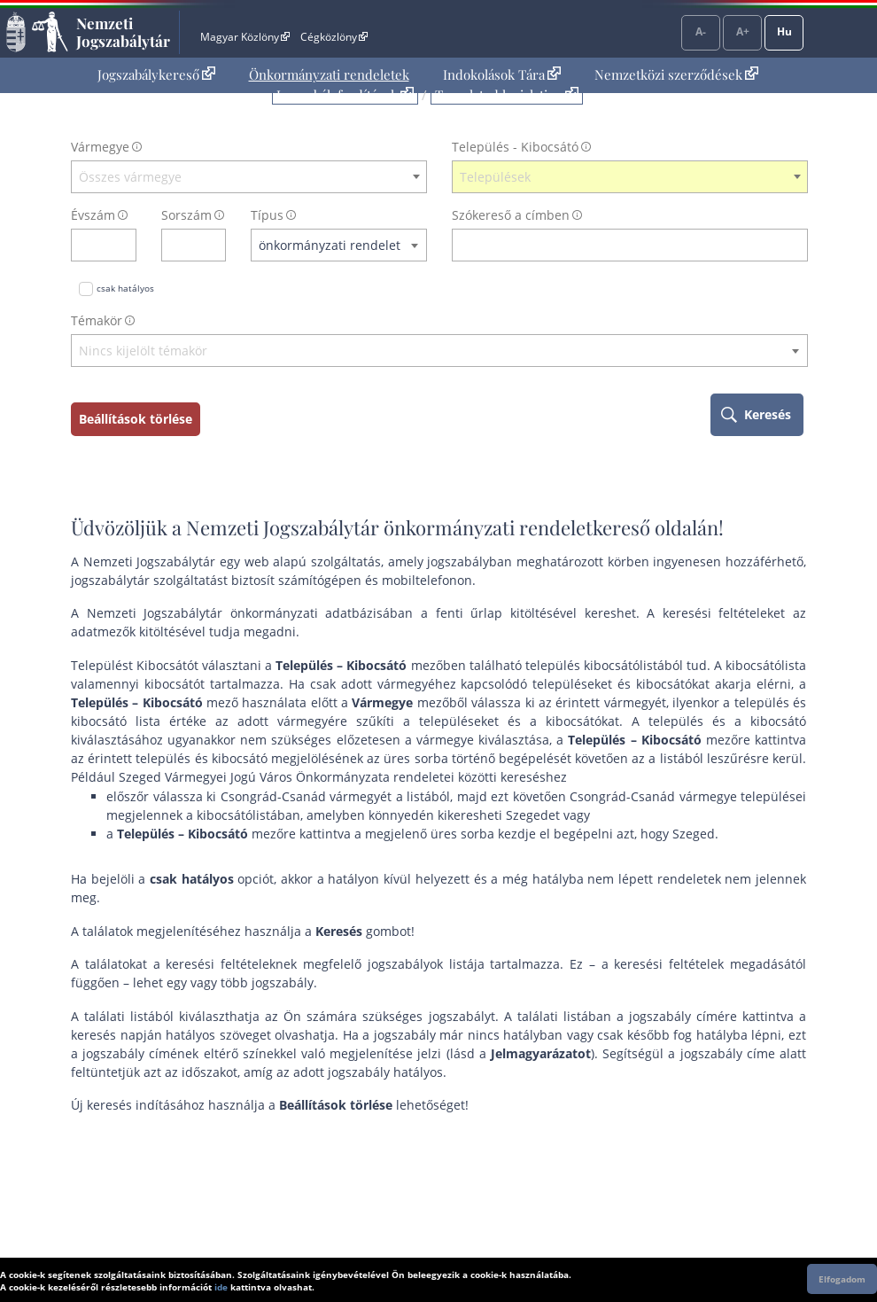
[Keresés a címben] (618, 245)
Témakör (96, 320)
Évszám (93, 215)
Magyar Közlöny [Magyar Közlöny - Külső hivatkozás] (245, 36)
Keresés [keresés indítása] (767, 414)
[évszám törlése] (124, 245)
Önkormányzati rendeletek (329, 74)
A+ (742, 31)
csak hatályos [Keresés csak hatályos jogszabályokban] (125, 288)
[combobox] (249, 177)
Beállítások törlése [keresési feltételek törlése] (135, 418)
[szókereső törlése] (795, 245)
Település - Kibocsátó (515, 146)
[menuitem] (156, 75)
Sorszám (186, 215)
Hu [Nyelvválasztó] (784, 31)
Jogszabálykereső (156, 74)
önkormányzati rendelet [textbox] (329, 245)
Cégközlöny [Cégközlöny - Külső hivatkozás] (334, 36)
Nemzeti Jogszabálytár (123, 32)
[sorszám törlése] (213, 245)
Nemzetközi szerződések (676, 74)
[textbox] (249, 177)
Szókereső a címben (511, 215)
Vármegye (100, 146)
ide (221, 1287)
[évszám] (92, 245)
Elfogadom (842, 1279)
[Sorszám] (182, 245)
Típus (267, 215)
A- (700, 31)
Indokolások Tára (502, 74)
